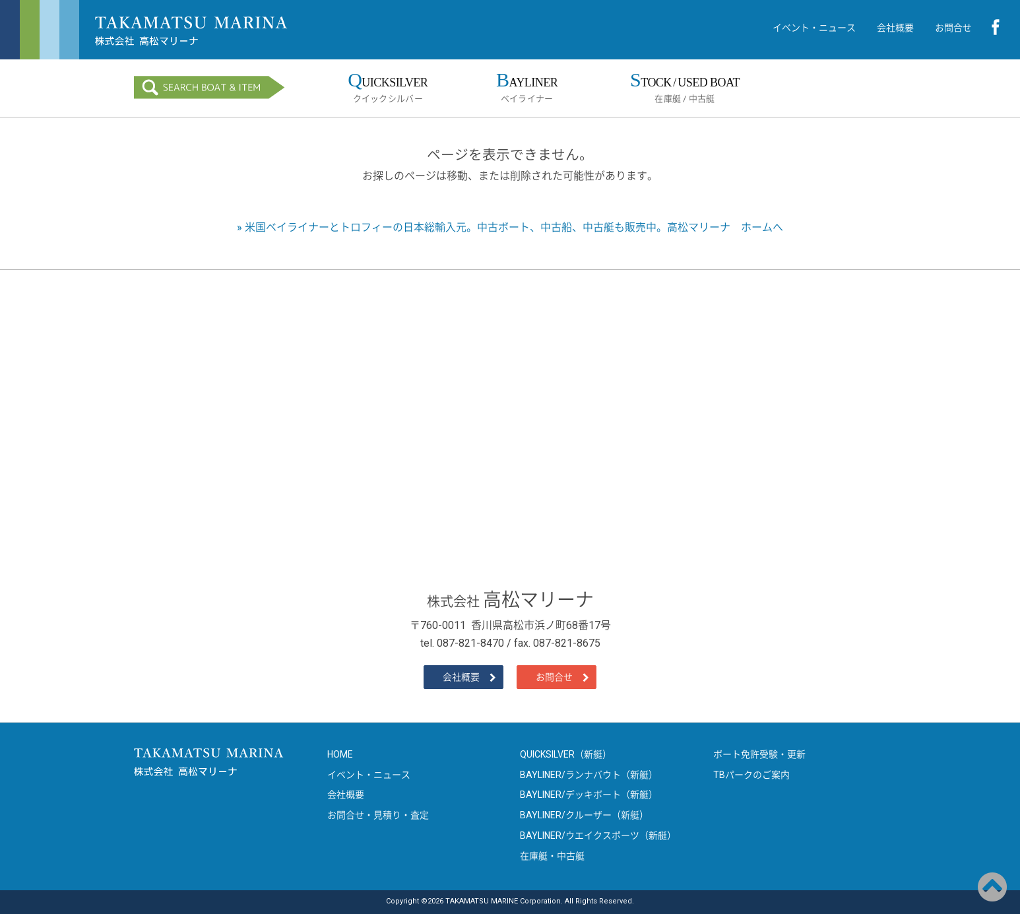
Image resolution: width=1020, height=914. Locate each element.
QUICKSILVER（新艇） (566, 754)
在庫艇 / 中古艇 (684, 86)
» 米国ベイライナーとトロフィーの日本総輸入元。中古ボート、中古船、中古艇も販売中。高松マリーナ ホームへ (510, 227)
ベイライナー (527, 86)
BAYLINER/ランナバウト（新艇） (589, 774)
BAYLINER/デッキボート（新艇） (589, 794)
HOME (340, 754)
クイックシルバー (388, 86)
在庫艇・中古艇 (552, 856)
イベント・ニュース (814, 27)
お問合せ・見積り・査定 (378, 815)
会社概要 (895, 27)
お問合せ (953, 27)
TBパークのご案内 (751, 774)
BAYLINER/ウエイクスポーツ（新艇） (598, 835)
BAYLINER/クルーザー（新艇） (584, 815)
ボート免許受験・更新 (759, 754)
